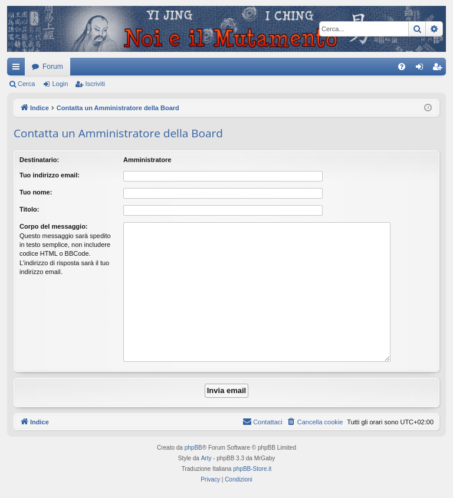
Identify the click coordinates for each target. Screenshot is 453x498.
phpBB (193, 447)
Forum (52, 66)
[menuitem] (402, 66)
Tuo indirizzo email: (49, 175)
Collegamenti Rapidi (18, 68)
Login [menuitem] (422, 68)
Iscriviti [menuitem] (440, 68)
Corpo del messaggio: (53, 226)
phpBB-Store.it (252, 469)
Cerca (26, 83)
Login (60, 83)
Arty (206, 458)
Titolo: (29, 209)
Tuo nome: (35, 192)
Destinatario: (39, 159)
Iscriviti (95, 83)
